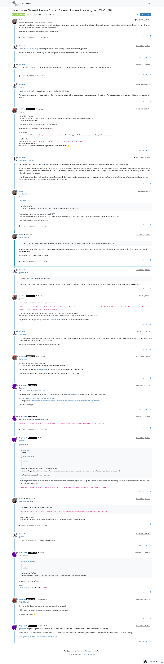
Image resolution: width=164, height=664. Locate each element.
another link (28, 91)
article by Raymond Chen (36, 390)
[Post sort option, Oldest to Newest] (137, 14)
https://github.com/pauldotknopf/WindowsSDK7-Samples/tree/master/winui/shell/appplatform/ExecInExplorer (63, 401)
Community (26, 3)
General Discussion (18, 14)
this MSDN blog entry (31, 49)
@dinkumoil (23, 194)
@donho (22, 87)
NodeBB (80, 654)
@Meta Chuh (42, 626)
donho (21, 20)
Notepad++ (89, 651)
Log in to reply (145, 14)
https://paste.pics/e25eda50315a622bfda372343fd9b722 (38, 637)
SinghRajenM (23, 385)
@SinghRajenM (29, 499)
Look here (74, 394)
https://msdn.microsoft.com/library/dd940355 (39, 398)
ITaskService (41, 369)
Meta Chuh (22, 109)
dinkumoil (22, 46)
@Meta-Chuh (23, 160)
